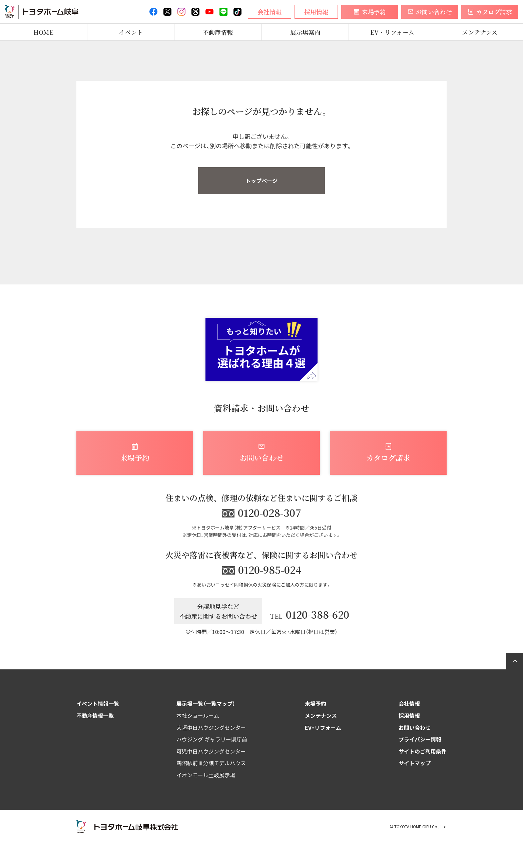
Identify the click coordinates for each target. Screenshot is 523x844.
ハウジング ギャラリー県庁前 (211, 739)
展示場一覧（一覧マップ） (205, 703)
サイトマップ (415, 763)
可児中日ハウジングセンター (211, 751)
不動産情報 (218, 32)
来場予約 (315, 703)
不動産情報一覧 (95, 715)
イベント (131, 32)
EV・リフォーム (392, 32)
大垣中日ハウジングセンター (211, 727)
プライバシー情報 (420, 739)
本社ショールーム (197, 715)
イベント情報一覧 (97, 703)
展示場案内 (305, 32)
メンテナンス (479, 32)
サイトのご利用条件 (423, 751)
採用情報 (409, 715)
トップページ (261, 181)
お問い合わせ (415, 727)
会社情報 (409, 703)
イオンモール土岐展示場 (205, 775)
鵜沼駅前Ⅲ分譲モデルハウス (211, 763)
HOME (43, 32)
